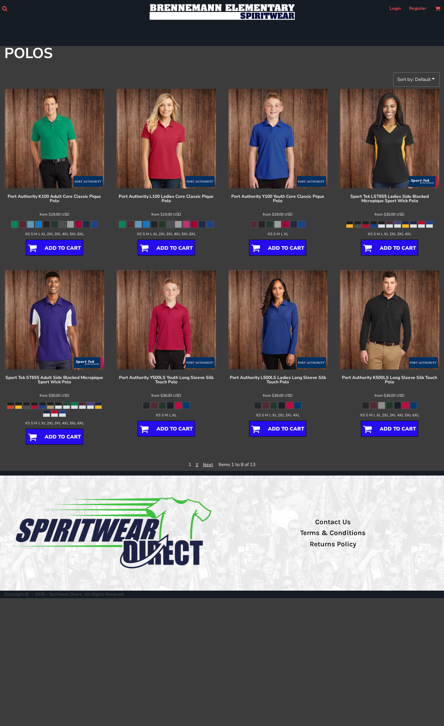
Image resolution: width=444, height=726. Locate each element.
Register (418, 8)
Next (208, 464)
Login (395, 8)
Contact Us (333, 522)
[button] (4, 8)
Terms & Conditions (333, 533)
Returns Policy (333, 544)
